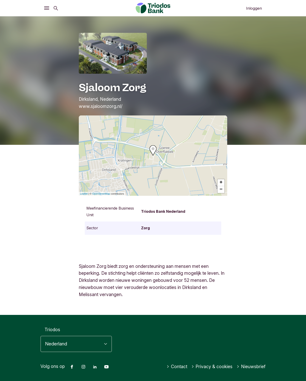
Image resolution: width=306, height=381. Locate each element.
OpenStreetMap (101, 193)
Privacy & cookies (212, 366)
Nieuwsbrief (251, 366)
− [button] (221, 189)
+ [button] (221, 182)
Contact (177, 366)
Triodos (52, 329)
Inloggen (254, 8)
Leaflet (84, 193)
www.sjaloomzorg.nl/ (100, 106)
